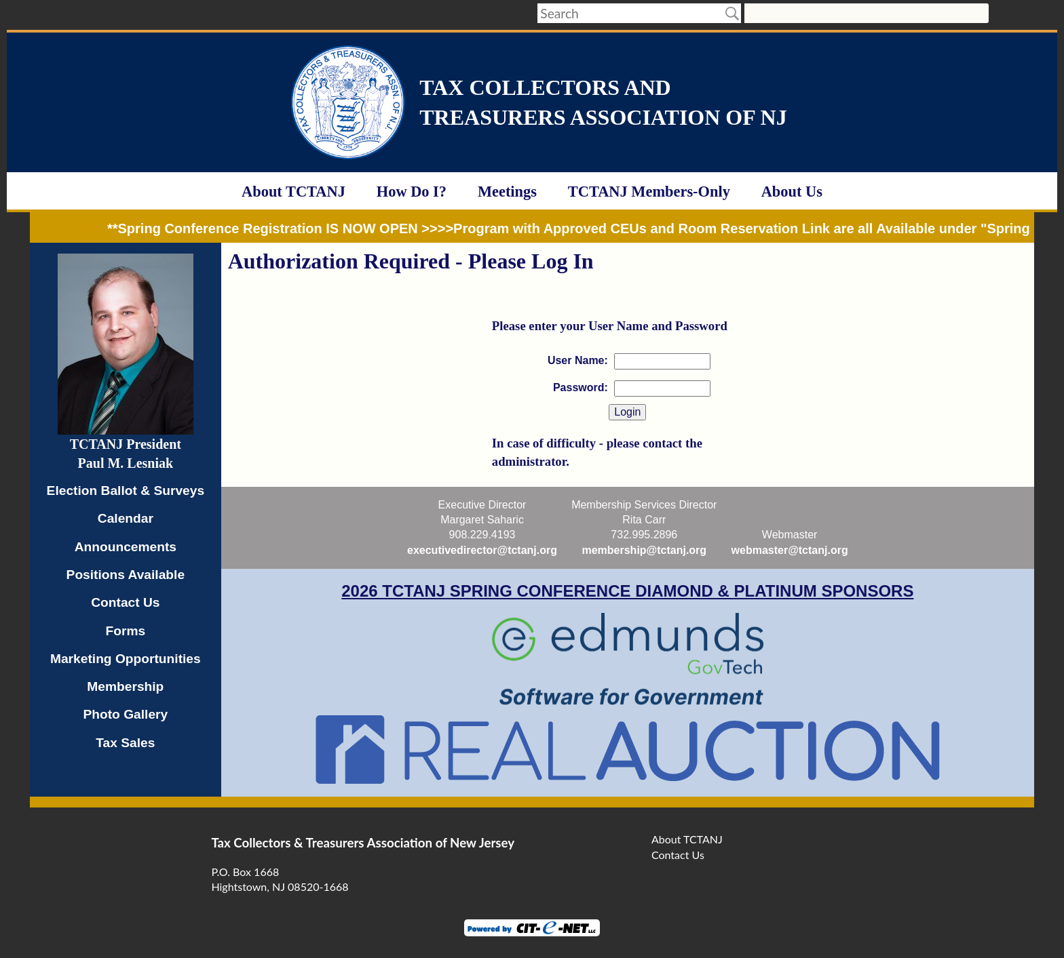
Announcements (125, 547)
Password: (580, 387)
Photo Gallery (125, 714)
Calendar (125, 518)
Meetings (507, 191)
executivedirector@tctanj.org (482, 550)
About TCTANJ (293, 191)
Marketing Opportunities (125, 659)
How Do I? (411, 191)
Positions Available (125, 574)
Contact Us (125, 602)
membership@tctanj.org (644, 550)
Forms (126, 631)
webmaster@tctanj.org (790, 550)
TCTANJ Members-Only (649, 191)
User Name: (578, 360)
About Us (791, 191)
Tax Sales (125, 743)
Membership (125, 686)
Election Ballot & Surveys (125, 490)
